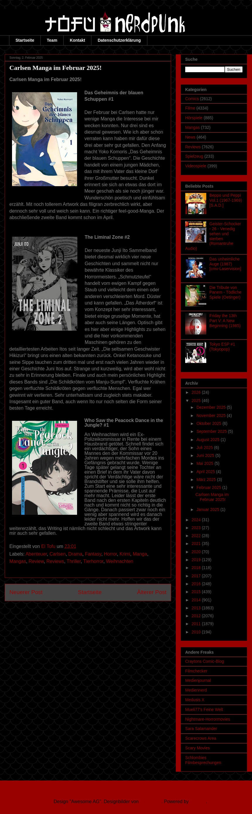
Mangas (17, 561)
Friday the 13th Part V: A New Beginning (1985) (225, 320)
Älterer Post (151, 592)
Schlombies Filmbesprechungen (203, 760)
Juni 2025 (205, 455)
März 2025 (206, 479)
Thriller (74, 561)
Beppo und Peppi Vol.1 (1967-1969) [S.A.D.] (226, 200)
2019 (197, 559)
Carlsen (58, 553)
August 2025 (208, 439)
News (190, 137)
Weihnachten (119, 561)
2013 (197, 608)
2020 (197, 551)
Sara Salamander (201, 728)
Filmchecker (196, 671)
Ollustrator (150, 801)
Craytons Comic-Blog (204, 661)
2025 (197, 400)
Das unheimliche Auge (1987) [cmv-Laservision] (225, 264)
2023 (197, 527)
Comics (192, 98)
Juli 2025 (205, 447)
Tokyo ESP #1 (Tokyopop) (222, 347)
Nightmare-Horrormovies (207, 719)
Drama (75, 553)
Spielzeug (194, 156)
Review (36, 561)
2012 (197, 615)
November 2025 (211, 415)
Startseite (25, 40)
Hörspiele (193, 117)
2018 (197, 567)
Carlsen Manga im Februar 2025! (212, 497)
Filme (190, 108)
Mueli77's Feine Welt (204, 709)
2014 (197, 600)
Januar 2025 (208, 509)
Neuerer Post (25, 592)
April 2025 (206, 471)
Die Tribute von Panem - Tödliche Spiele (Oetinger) (225, 292)
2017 (197, 576)
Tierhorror (93, 561)
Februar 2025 (209, 487)
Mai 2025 (205, 463)
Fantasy (93, 553)
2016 (197, 583)
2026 (197, 392)
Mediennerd (196, 690)
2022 (197, 535)
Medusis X (194, 699)
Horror (110, 553)
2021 (197, 543)
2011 (197, 623)
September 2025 (212, 431)
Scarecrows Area (200, 738)
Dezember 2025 (211, 407)
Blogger (198, 801)
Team (52, 40)
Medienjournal (198, 680)
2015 (197, 591)
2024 (197, 519)
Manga (140, 553)
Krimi (125, 553)
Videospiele (195, 166)
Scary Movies (197, 748)
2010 (197, 632)
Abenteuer (36, 553)
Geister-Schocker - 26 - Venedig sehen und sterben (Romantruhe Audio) (213, 236)
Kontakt (77, 40)
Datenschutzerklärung (119, 40)
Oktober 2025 (209, 423)
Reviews (55, 561)
